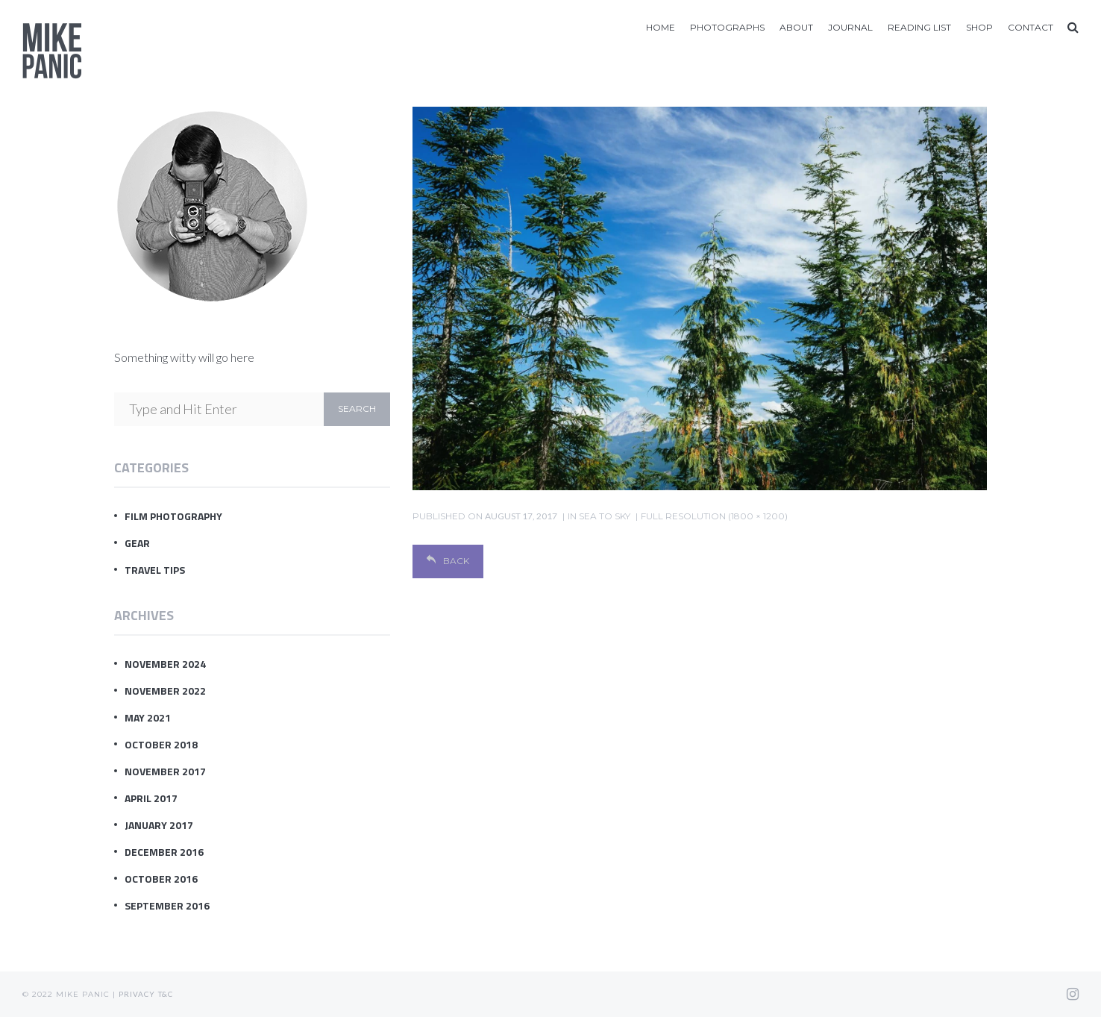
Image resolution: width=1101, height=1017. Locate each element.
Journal (850, 27)
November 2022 (165, 690)
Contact (1030, 27)
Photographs (727, 27)
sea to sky (604, 516)
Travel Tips (155, 570)
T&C (165, 993)
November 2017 (165, 771)
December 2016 (164, 852)
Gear (137, 543)
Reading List (919, 27)
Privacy (137, 993)
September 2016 (167, 905)
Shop (979, 27)
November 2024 (165, 664)
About (796, 27)
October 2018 (161, 744)
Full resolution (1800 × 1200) (714, 516)
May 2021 (148, 717)
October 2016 (161, 878)
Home (660, 27)
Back (448, 560)
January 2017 (159, 825)
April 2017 (151, 798)
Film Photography (173, 516)
